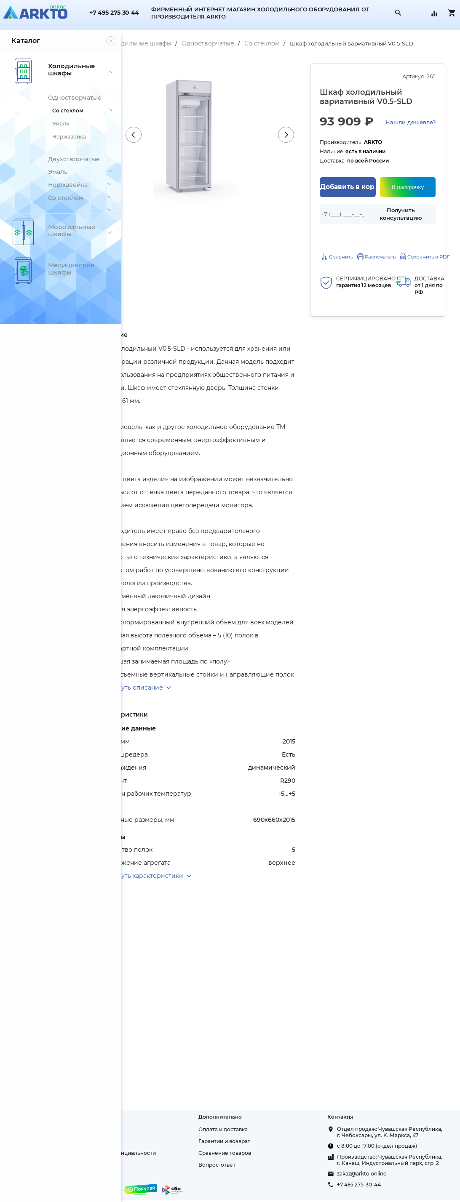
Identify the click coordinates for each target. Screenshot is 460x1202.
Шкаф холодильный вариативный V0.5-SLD (202, 55)
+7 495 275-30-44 (379, 1186)
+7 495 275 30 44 (114, 12)
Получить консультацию (407, 238)
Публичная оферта (155, 1148)
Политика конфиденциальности (173, 1136)
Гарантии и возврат (265, 1124)
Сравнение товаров (265, 1136)
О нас (137, 1112)
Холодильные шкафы (199, 43)
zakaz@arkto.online (382, 1176)
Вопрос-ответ (257, 1148)
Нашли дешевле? (367, 148)
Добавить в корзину (365, 212)
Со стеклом (322, 43)
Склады (140, 1124)
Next (310, 146)
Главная (144, 43)
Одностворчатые (268, 43)
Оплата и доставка (263, 1112)
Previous (185, 146)
